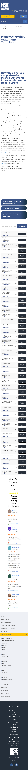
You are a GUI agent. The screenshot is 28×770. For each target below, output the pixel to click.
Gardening (4, 667)
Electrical (4, 663)
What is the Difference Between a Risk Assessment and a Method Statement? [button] (13, 214)
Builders (4, 647)
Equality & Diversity (14, 743)
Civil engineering (6, 658)
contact (3, 163)
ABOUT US (4, 687)
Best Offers (5, 153)
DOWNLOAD (22, 234)
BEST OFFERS (5, 684)
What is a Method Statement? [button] (12, 208)
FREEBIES (4, 645)
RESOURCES (4, 690)
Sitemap (14, 714)
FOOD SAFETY (5, 619)
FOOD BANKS (5, 693)
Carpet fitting (5, 651)
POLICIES (4, 643)
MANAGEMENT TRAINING (8, 628)
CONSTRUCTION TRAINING (8, 625)
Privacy (14, 739)
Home (14, 719)
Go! (25, 21)
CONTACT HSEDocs (6, 696)
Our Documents (14, 710)
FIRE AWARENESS (6, 622)
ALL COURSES (5, 631)
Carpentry (4, 654)
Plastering (4, 675)
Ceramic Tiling (5, 656)
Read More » (5, 235)
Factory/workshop (6, 665)
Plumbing (4, 677)
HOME (2, 616)
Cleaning (4, 659)
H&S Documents (9, 27)
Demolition (4, 661)
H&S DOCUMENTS (6, 634)
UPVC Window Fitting (7, 679)
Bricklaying (4, 649)
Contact (14, 724)
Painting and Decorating (8, 674)
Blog (14, 712)
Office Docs (4, 672)
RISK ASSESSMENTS (7, 638)
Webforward (19, 760)
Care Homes (5, 652)
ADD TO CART (22, 245)
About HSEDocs (14, 721)
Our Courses (14, 709)
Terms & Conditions (14, 723)
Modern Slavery (14, 741)
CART (23, 16)
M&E (3, 670)
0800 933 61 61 (20, 11)
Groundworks (5, 668)
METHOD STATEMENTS (8, 640)
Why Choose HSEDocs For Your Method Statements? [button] (12, 202)
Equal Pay (14, 745)
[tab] (14, 202)
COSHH (4, 642)
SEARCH (22, 226)
